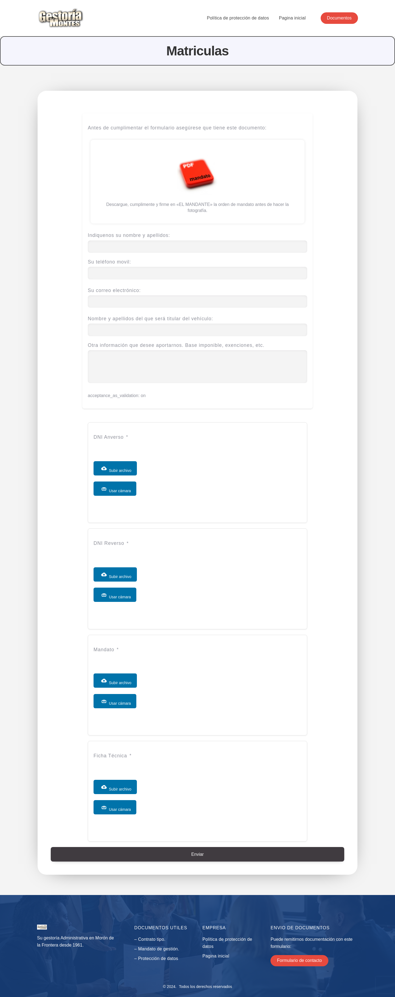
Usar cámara (116, 489)
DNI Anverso (109, 437)
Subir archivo (116, 469)
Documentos (339, 18)
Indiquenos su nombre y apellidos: (197, 241)
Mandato (104, 649)
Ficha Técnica (110, 755)
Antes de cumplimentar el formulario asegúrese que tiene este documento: (177, 128)
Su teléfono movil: (197, 267)
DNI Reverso (109, 543)
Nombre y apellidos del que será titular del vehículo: (197, 324)
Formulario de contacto (299, 960)
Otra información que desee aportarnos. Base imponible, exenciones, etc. (197, 363)
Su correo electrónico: (197, 296)
